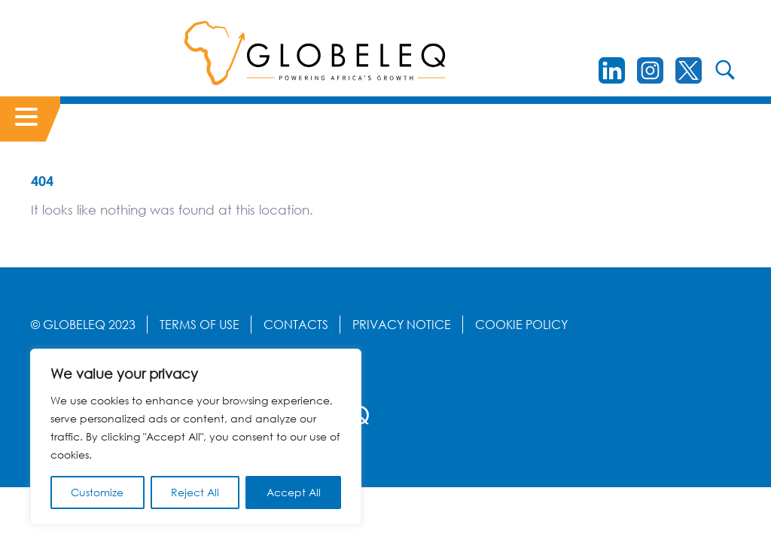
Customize (97, 492)
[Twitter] (688, 70)
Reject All (195, 492)
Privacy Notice (401, 324)
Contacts (296, 324)
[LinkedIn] (612, 70)
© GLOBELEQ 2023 (83, 324)
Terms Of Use (199, 324)
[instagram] (650, 70)
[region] (195, 437)
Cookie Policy (521, 324)
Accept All (294, 492)
